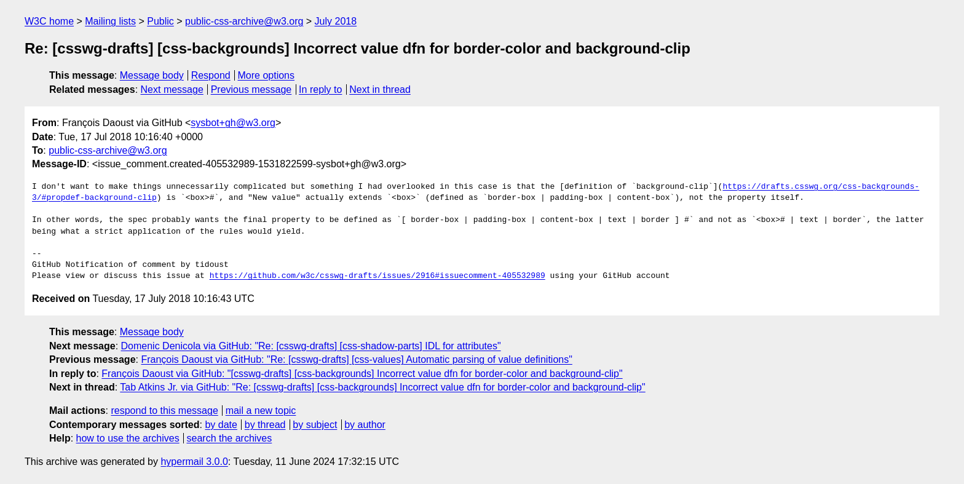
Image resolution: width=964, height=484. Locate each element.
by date (221, 424)
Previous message (251, 89)
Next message (172, 89)
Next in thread (380, 89)
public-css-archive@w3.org (244, 21)
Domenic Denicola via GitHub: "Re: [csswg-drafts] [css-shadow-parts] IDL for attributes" (311, 346)
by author (364, 424)
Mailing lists (110, 21)
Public (160, 21)
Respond (211, 75)
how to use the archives (128, 438)
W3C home (49, 21)
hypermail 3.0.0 (193, 461)
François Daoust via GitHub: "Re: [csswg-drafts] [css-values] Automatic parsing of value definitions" (356, 359)
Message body (152, 75)
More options (266, 75)
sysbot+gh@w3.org (233, 122)
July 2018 (336, 21)
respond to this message (164, 410)
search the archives (229, 438)
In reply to (320, 89)
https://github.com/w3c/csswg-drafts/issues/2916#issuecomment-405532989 (377, 276)
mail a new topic (261, 410)
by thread (265, 424)
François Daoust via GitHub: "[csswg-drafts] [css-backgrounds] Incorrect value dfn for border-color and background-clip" (361, 373)
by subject (315, 424)
